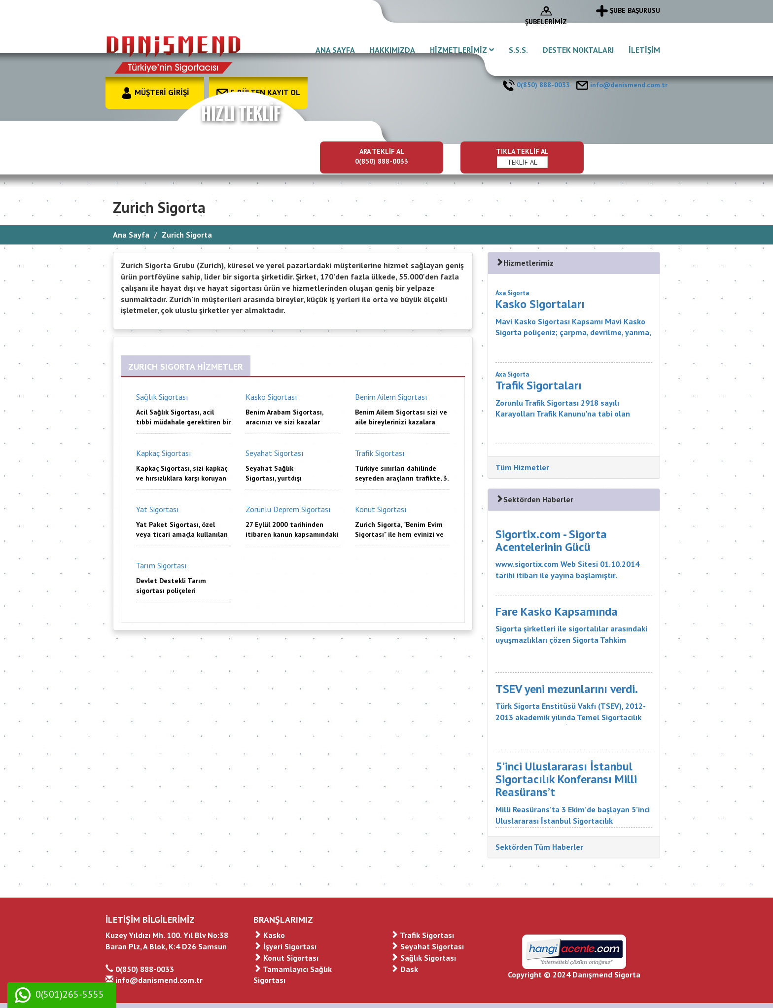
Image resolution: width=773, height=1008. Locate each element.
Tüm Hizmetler (522, 467)
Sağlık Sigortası (423, 958)
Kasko (269, 935)
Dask (404, 969)
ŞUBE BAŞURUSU (628, 10)
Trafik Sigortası (422, 935)
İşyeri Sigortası (284, 946)
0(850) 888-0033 (536, 84)
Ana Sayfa (131, 235)
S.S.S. (518, 50)
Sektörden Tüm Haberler (539, 847)
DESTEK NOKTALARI (578, 50)
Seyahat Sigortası (427, 946)
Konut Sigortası (285, 958)
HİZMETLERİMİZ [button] (462, 50)
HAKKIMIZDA (392, 50)
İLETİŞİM (644, 50)
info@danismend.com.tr (622, 84)
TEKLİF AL (522, 162)
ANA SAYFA (335, 50)
